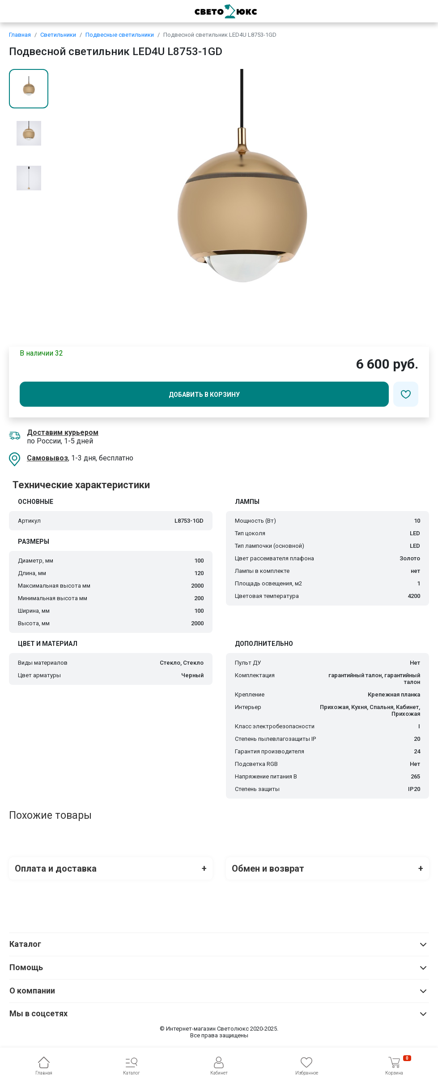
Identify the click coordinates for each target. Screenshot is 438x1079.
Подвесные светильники (119, 34)
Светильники (58, 34)
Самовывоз (47, 458)
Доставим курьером (62, 432)
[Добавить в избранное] (405, 394)
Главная (20, 34)
